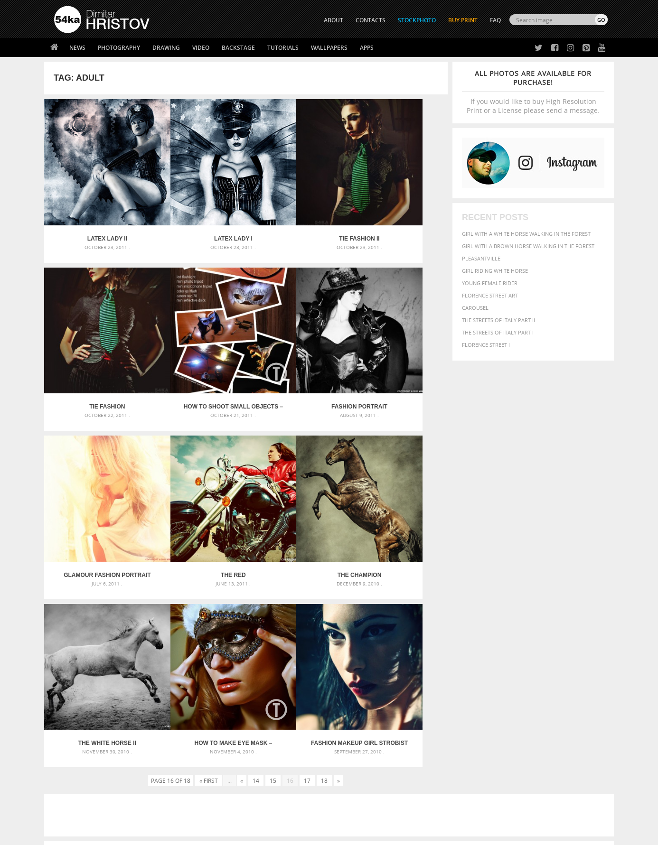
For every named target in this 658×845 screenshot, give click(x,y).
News (77, 48)
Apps (367, 48)
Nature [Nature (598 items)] (536, 654)
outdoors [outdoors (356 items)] (447, 665)
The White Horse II (196, 499)
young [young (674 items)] (520, 673)
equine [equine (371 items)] (503, 646)
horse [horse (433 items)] (455, 655)
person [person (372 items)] (495, 665)
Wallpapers (329, 48)
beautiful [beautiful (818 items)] (567, 626)
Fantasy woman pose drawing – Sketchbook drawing (318, 638)
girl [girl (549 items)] (586, 646)
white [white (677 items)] (469, 673)
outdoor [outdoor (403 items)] (576, 655)
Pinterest (352, 768)
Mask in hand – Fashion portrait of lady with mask (125, 649)
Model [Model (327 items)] (513, 655)
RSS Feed (251, 812)
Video (200, 48)
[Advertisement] (331, 571)
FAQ (495, 20)
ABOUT (333, 20)
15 (273, 537)
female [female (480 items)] (566, 646)
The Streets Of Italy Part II (498, 320)
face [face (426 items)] (521, 646)
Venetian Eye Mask (210, 812)
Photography (119, 48)
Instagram (353, 756)
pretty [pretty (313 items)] (549, 665)
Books (200, 755)
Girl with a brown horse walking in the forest (528, 246)
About (200, 731)
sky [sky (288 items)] (564, 665)
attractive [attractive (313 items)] (482, 627)
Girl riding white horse (495, 270)
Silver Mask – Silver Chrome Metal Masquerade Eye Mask (132, 661)
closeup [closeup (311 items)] (526, 637)
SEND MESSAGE (524, 750)
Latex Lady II (94, 213)
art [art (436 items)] (462, 627)
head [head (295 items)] (438, 656)
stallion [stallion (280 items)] (579, 665)
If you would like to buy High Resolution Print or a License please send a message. (533, 92)
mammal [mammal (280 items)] (493, 656)
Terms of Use (185, 834)
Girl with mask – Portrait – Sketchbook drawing (311, 649)
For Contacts (210, 778)
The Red (397, 356)
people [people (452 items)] (473, 665)
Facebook (352, 744)
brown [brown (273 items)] (506, 638)
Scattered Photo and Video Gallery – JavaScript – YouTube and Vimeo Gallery (139, 627)
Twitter (350, 731)
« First (208, 537)
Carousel (475, 307)
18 (324, 537)
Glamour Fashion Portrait (296, 356)
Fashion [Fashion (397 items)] (541, 646)
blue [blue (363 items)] (490, 637)
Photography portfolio (88, 755)
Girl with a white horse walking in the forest (526, 233)
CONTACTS (370, 20)
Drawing (166, 48)
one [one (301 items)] (555, 656)
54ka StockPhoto (78, 743)
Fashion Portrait (196, 356)
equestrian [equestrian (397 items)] (475, 646)
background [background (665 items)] (522, 626)
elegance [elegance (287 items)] (444, 647)
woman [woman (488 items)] (493, 674)
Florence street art (490, 295)
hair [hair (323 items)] (600, 646)
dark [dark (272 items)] (577, 638)
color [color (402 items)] (546, 637)
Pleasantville (481, 258)
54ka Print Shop (76, 731)
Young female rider (489, 283)
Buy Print (463, 20)
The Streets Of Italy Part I (498, 332)
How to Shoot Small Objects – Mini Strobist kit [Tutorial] (94, 356)
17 (307, 537)
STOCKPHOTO (417, 20)
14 (256, 537)
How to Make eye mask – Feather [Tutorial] (296, 499)
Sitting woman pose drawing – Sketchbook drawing (316, 672)
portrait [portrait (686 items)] (523, 664)
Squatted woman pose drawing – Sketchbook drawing (320, 661)
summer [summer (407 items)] (444, 674)
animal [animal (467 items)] (444, 627)
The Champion (95, 499)
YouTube (351, 781)
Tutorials (283, 48)
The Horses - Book (79, 767)
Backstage (238, 48)
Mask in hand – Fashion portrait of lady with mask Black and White (139, 638)
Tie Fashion (397, 213)
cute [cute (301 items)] (563, 638)
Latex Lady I (195, 213)
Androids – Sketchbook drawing (289, 627)
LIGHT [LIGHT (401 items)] (474, 655)
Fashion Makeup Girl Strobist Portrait (397, 499)
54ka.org (132, 834)
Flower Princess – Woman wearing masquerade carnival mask (139, 672)
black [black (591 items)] (472, 636)
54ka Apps (67, 778)
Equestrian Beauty (153, 812)
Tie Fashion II (296, 213)
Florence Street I (486, 344)
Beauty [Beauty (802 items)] (446, 636)
